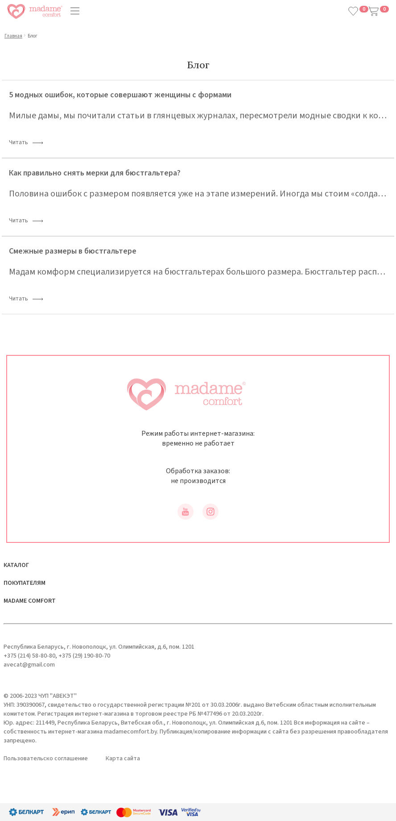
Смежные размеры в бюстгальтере (72, 251)
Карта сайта (123, 758)
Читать (26, 143)
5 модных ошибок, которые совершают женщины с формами (120, 94)
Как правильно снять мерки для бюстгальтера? (95, 173)
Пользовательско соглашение (46, 758)
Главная (13, 36)
